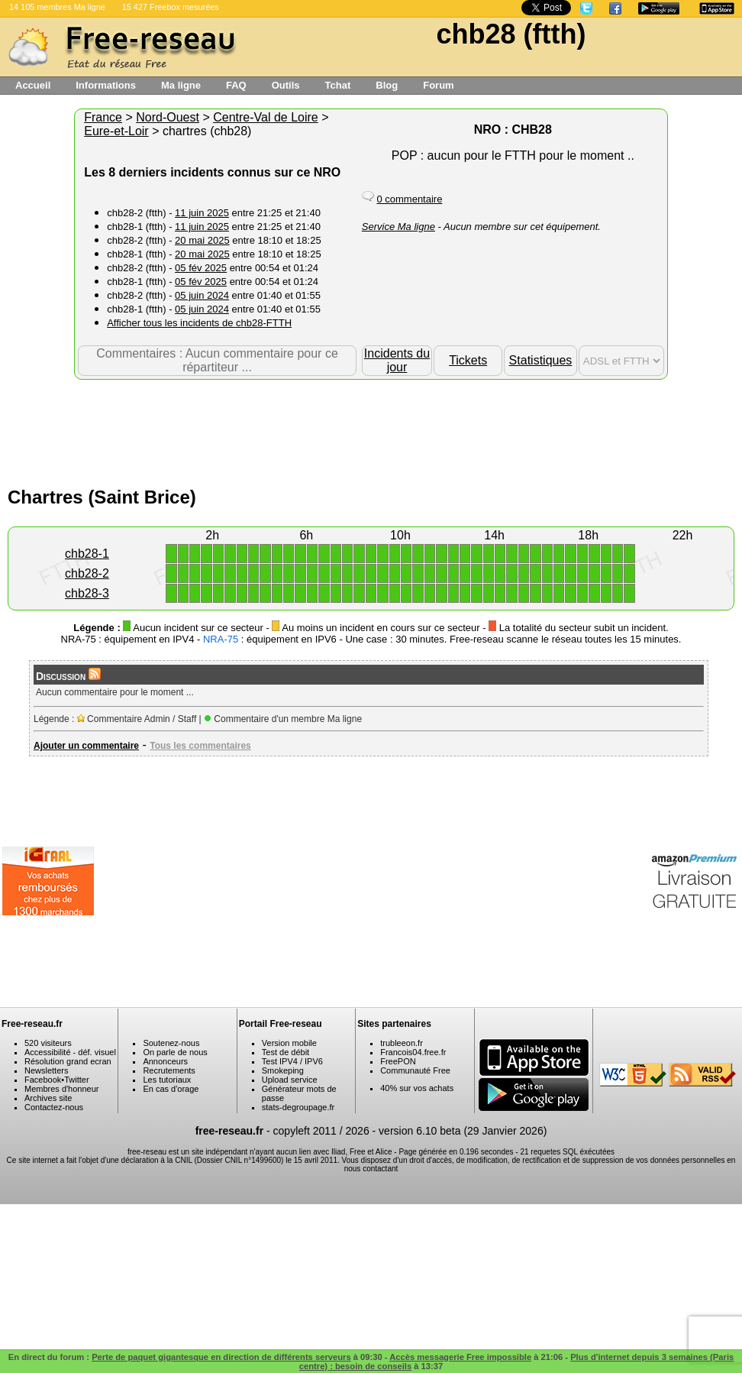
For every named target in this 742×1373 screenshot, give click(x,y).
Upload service (290, 1079)
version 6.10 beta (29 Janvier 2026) (463, 1131)
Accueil (32, 85)
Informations (106, 85)
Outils (286, 85)
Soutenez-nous (171, 1043)
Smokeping (283, 1070)
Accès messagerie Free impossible (460, 1357)
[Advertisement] (371, 429)
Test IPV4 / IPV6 (292, 1061)
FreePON (397, 1061)
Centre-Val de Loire (265, 117)
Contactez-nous (53, 1107)
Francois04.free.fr (413, 1052)
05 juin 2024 (202, 295)
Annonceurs (165, 1061)
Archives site (48, 1098)
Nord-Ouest (167, 117)
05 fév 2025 (201, 268)
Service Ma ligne (398, 226)
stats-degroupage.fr (298, 1107)
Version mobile (289, 1043)
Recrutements (169, 1070)
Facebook (42, 1079)
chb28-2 (87, 573)
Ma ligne (181, 85)
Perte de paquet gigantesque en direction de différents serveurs (221, 1357)
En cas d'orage (170, 1088)
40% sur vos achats (416, 1088)
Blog (387, 85)
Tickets (468, 360)
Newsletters (46, 1070)
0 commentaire (409, 199)
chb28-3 (87, 593)
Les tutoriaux (167, 1079)
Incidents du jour (397, 360)
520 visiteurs (48, 1043)
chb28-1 (87, 553)
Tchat (338, 85)
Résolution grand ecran (67, 1061)
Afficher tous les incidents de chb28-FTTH (199, 323)
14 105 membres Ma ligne (57, 6)
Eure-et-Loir (116, 131)
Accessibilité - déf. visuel (70, 1052)
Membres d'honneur (61, 1088)
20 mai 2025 (202, 240)
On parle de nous (175, 1052)
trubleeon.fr (401, 1043)
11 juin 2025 (202, 213)
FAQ (236, 85)
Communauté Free (415, 1070)
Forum (438, 85)
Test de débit (285, 1052)
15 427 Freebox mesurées (170, 6)
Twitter (76, 1079)
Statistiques (541, 360)
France (103, 117)
